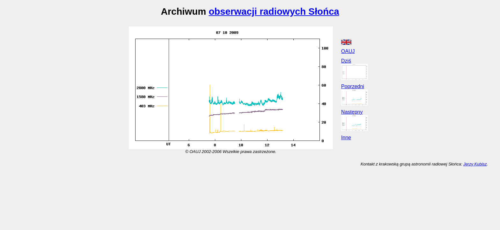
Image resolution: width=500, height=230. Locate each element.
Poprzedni (352, 86)
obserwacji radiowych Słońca (274, 11)
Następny (352, 112)
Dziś (346, 61)
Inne (346, 137)
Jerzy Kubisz (475, 164)
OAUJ (348, 51)
